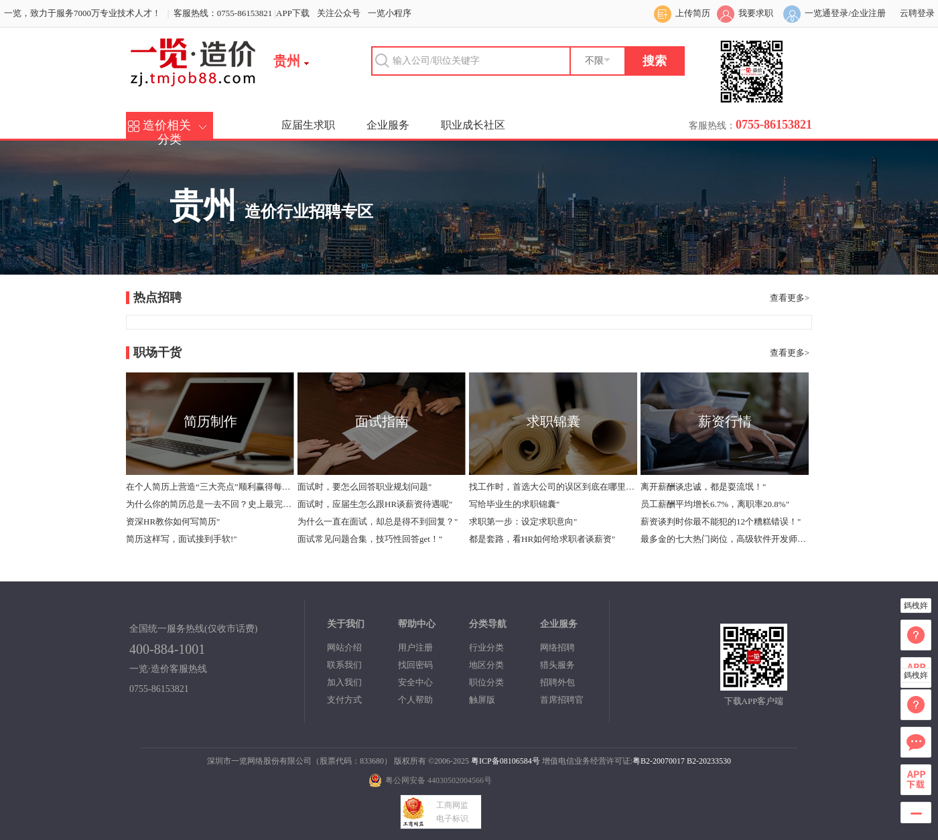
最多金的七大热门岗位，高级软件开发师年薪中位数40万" (724, 539)
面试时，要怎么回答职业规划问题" (364, 487)
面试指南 (382, 421)
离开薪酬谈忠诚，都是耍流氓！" (703, 487)
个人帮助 (415, 700)
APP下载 (293, 13)
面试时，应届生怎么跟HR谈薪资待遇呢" (374, 504)
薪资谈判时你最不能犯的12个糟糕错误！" (721, 521)
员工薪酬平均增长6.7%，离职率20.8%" (715, 504)
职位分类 (486, 682)
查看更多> (789, 298)
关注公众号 (338, 13)
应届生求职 (308, 125)
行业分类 (486, 647)
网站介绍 (344, 647)
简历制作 (210, 421)
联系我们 (344, 665)
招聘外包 (557, 682)
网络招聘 (557, 647)
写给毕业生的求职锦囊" (514, 504)
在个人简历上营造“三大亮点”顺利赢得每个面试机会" (209, 487)
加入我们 (344, 682)
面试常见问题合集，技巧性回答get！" (369, 539)
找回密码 (415, 665)
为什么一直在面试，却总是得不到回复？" (377, 521)
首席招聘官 (562, 700)
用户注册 (415, 647)
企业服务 (387, 125)
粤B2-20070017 (658, 761)
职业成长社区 (473, 125)
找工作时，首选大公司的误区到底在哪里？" (552, 487)
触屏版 (482, 700)
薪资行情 (725, 421)
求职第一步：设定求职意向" (523, 521)
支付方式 (344, 700)
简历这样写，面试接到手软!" (181, 539)
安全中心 (415, 682)
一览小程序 (389, 13)
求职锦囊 (553, 421)
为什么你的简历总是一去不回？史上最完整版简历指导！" (209, 504)
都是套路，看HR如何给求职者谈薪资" (542, 539)
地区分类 (486, 665)
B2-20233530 (709, 761)
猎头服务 (557, 665)
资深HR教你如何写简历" (173, 521)
